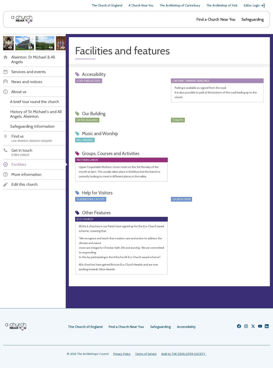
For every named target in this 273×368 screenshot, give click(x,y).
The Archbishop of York (221, 5)
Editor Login (254, 5)
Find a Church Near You (215, 19)
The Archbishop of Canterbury (180, 5)
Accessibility (186, 327)
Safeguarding (253, 19)
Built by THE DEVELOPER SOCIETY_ (183, 354)
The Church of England (107, 5)
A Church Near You (140, 5)
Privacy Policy (121, 354)
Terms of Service (146, 354)
